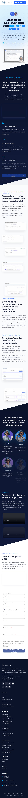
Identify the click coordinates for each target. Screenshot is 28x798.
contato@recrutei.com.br (10, 783)
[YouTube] (13, 683)
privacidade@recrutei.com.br (11, 785)
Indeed (3, 761)
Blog (3, 697)
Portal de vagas (6, 728)
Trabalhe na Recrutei (7, 699)
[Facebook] (3, 683)
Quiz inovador (5, 747)
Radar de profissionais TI (8, 750)
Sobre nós (4, 695)
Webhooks (4, 726)
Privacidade (16, 795)
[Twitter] (6, 687)
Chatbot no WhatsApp (7, 719)
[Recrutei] (7, 2)
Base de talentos (6, 723)
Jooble (3, 764)
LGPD (21, 795)
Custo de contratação (7, 745)
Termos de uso (8, 795)
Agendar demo (20, 2)
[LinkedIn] (6, 683)
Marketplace (5, 759)
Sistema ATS (5, 714)
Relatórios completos (7, 721)
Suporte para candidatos (8, 706)
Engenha (4, 766)
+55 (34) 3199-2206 (8, 780)
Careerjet (4, 768)
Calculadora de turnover (8, 743)
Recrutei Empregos (6, 704)
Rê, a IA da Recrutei (6, 716)
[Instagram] (9, 683)
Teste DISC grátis (6, 735)
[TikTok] (3, 687)
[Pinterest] (9, 687)
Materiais (4, 702)
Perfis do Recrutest (6, 752)
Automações (5, 730)
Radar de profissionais (7, 733)
